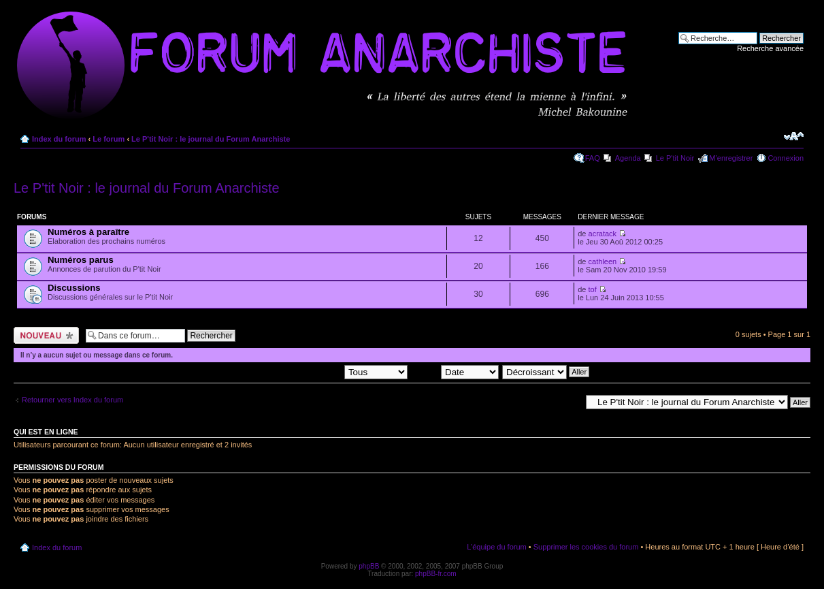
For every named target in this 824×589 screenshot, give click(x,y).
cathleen (603, 261)
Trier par (455, 371)
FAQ (592, 158)
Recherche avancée (770, 48)
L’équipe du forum (496, 547)
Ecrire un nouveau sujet (46, 335)
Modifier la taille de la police (794, 136)
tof (593, 289)
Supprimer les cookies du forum (586, 547)
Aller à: (568, 402)
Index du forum (59, 139)
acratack (603, 233)
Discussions (74, 288)
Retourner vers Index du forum (72, 400)
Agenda (628, 158)
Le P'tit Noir (675, 158)
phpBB (369, 566)
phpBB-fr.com (436, 573)
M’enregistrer (731, 158)
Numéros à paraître (88, 232)
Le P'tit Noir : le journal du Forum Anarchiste (210, 139)
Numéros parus (81, 260)
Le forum (109, 139)
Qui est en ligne (46, 432)
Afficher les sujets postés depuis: (320, 371)
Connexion (786, 158)
